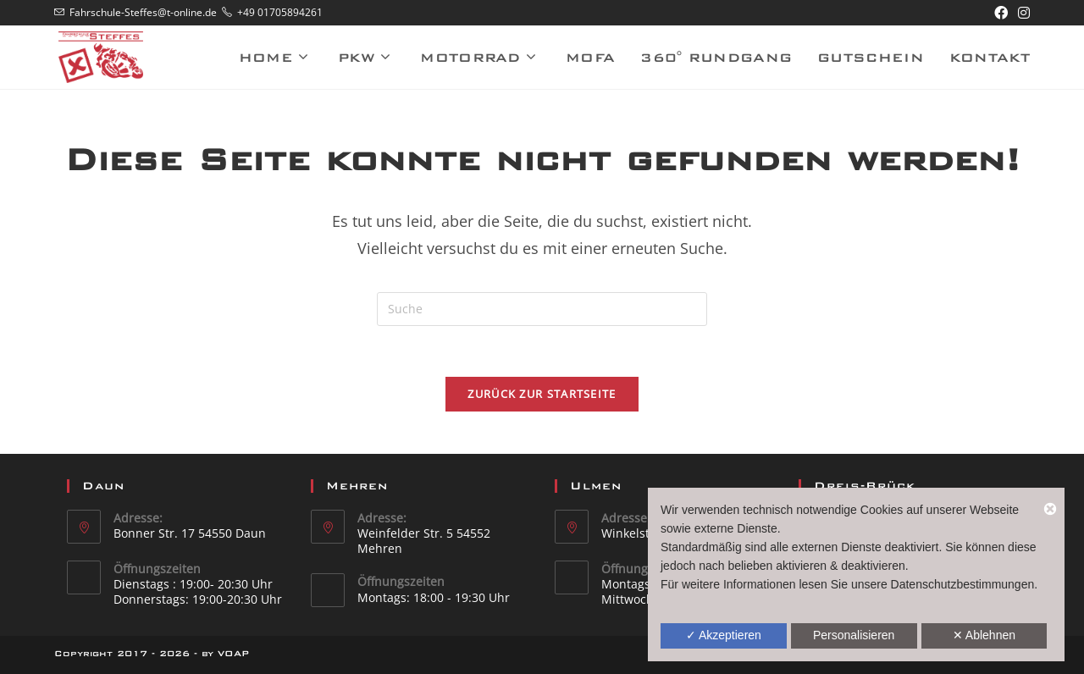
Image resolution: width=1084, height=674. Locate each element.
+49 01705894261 (280, 12)
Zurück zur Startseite (541, 393)
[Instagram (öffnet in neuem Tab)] (1021, 12)
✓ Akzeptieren (723, 635)
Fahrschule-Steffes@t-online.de (143, 12)
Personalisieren (854, 635)
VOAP (233, 653)
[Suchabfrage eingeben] (542, 309)
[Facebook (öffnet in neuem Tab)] (1001, 12)
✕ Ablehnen (984, 635)
